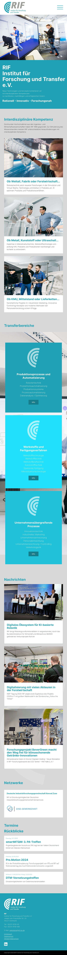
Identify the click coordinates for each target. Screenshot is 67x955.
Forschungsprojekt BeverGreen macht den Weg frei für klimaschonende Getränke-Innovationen (32, 752)
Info (33, 402)
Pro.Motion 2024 (17, 859)
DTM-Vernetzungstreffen (22, 877)
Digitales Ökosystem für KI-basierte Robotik (30, 626)
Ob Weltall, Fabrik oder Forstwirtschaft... (33, 181)
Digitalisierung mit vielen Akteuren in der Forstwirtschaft (31, 689)
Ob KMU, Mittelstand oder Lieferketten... (33, 299)
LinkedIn (5, 944)
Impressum (8, 934)
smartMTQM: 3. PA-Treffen (23, 841)
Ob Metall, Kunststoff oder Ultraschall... (32, 240)
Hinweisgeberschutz (11, 939)
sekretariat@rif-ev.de (17, 930)
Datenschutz (8, 936)
